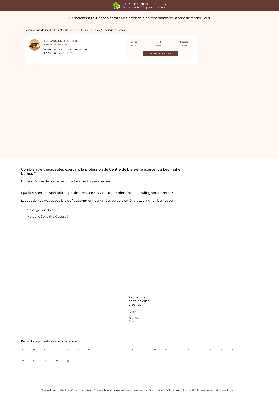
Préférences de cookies (176, 390)
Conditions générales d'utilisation (75, 390)
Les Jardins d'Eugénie (61, 41)
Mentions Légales (49, 390)
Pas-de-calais (92, 29)
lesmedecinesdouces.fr (39, 29)
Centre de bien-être (68, 29)
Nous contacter (156, 390)
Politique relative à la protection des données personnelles (120, 390)
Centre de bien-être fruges (133, 316)
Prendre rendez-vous (160, 53)
